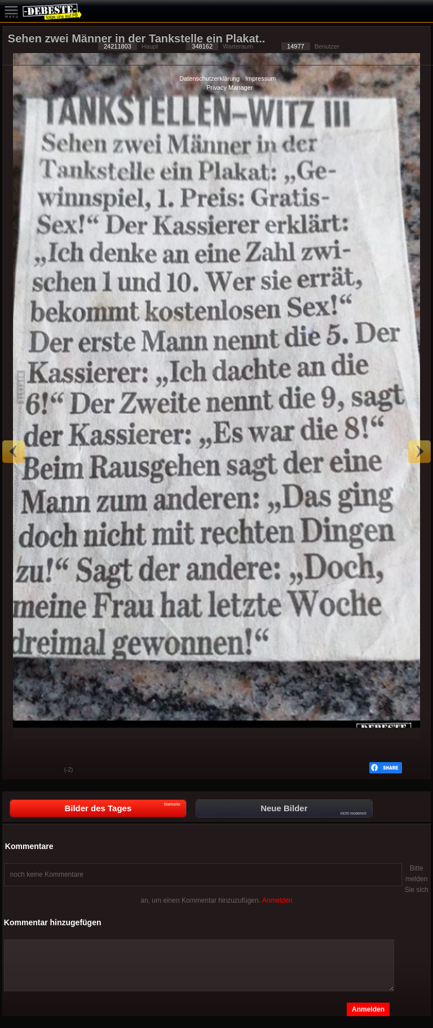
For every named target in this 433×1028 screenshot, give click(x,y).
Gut (19, 771)
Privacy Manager (229, 87)
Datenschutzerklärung (209, 78)
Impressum (260, 78)
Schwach (47, 771)
